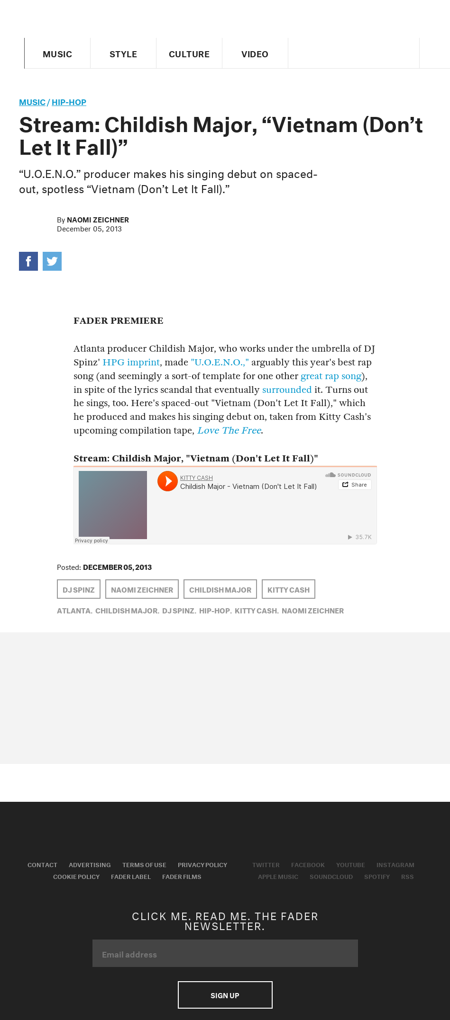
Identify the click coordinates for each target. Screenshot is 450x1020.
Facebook (308, 864)
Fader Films (182, 875)
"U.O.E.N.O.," (220, 362)
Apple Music (278, 875)
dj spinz (79, 588)
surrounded (287, 389)
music (32, 100)
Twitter (266, 864)
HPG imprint (131, 362)
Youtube (350, 864)
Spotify (377, 875)
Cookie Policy (76, 875)
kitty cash (288, 588)
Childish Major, (127, 609)
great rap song (331, 376)
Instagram (395, 864)
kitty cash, (257, 609)
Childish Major (220, 588)
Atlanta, (74, 609)
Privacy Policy (202, 864)
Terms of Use (144, 864)
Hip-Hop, (215, 609)
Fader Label (131, 875)
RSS (407, 875)
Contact (42, 864)
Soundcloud (331, 875)
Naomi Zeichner (98, 218)
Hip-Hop (69, 100)
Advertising (90, 864)
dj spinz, (179, 609)
